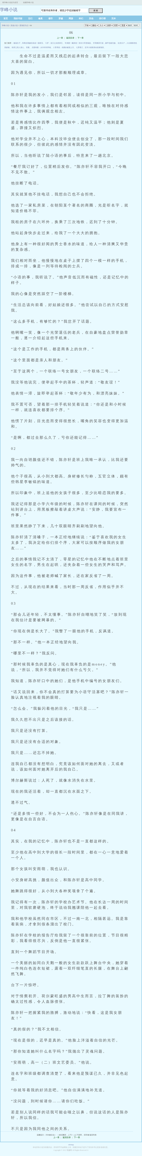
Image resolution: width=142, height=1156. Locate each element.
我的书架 (18, 18)
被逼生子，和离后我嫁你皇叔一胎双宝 (28, 43)
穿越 (61, 18)
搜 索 (95, 10)
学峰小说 (8, 9)
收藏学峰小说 (28, 2)
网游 (71, 18)
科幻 (81, 18)
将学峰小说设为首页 (10, 2)
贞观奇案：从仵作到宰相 (41, 47)
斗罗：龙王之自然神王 (54, 43)
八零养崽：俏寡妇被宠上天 (63, 47)
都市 (50, 18)
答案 (28, 47)
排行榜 (102, 18)
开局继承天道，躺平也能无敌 (104, 43)
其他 (91, 18)
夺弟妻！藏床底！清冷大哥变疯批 (78, 43)
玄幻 (30, 18)
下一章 (81, 38)
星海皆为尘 (24, 25)
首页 (5, 18)
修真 (40, 18)
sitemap (71, 1145)
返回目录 (70, 38)
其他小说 (14, 25)
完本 (113, 18)
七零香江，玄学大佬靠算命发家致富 (90, 47)
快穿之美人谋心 (18, 47)
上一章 (60, 38)
